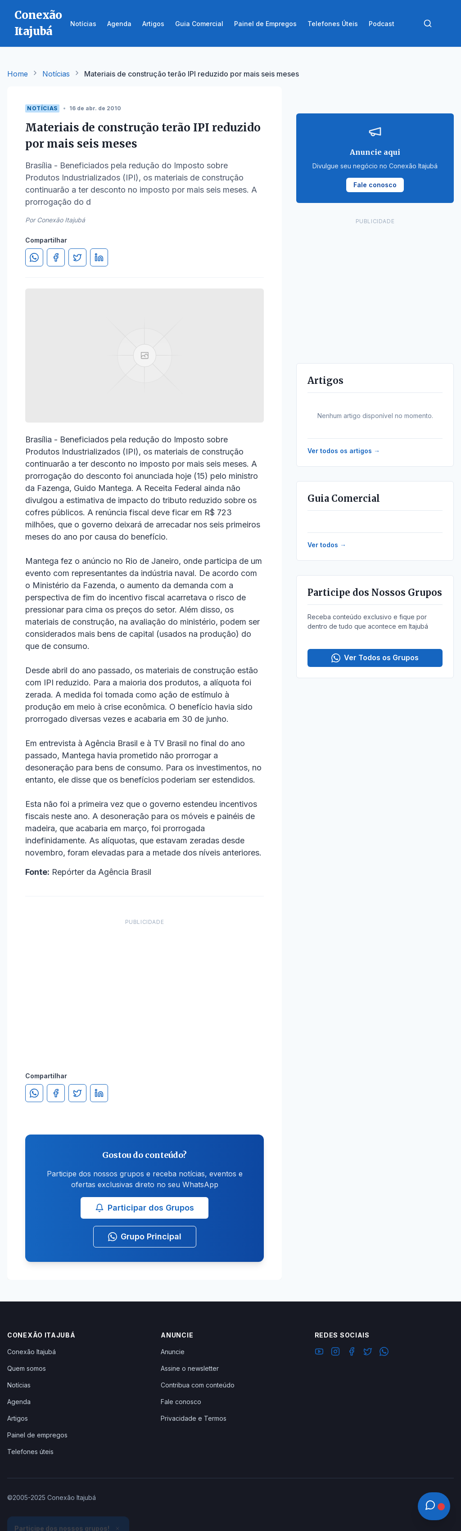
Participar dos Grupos (144, 1207)
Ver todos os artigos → (343, 451)
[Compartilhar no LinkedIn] (99, 257)
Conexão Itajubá (31, 1351)
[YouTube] (319, 1353)
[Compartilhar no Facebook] (56, 257)
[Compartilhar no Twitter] (77, 257)
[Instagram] (335, 1353)
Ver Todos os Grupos (375, 657)
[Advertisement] (144, 986)
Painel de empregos (37, 1435)
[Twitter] (367, 1353)
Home (17, 73)
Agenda (19, 1401)
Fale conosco (181, 1401)
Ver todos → (326, 545)
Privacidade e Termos (193, 1418)
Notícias (56, 73)
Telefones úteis (30, 1451)
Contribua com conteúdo (198, 1385)
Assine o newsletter (190, 1368)
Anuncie (173, 1351)
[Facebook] (351, 1353)
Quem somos (26, 1368)
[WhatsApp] (384, 1353)
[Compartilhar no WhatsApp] (34, 257)
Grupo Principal (144, 1236)
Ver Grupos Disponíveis (68, 1509)
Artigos (17, 1418)
